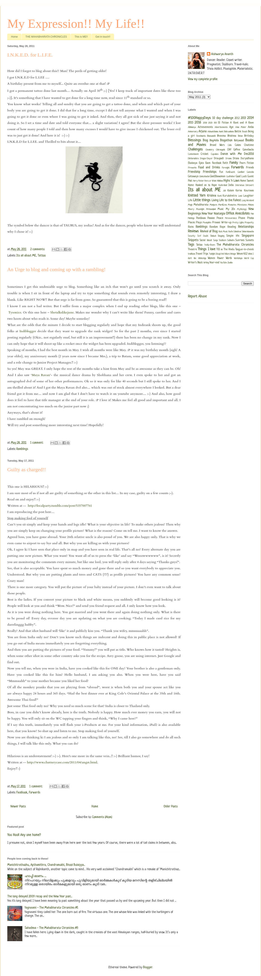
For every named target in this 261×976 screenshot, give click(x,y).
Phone (241, 218)
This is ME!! (81, 36)
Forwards (34, 792)
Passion (211, 218)
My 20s (230, 209)
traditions (191, 254)
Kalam (230, 190)
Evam (207, 163)
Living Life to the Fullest (226, 200)
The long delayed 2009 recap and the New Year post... (39, 896)
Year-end (214, 262)
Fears (242, 163)
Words (229, 258)
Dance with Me (231, 154)
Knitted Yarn (196, 196)
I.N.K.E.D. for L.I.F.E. (30, 55)
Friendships (209, 172)
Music (221, 209)
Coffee (236, 149)
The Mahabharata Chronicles (235, 244)
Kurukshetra (230, 195)
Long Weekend (248, 200)
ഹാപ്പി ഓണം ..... (35, 876)
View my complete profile (202, 79)
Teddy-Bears (209, 245)
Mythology (242, 209)
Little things (201, 200)
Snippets (193, 240)
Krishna (211, 195)
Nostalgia (219, 213)
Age (231, 127)
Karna (239, 190)
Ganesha (250, 172)
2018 (205, 123)
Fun (221, 172)
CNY (229, 149)
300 (215, 123)
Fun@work (230, 172)
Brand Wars (217, 145)
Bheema (221, 136)
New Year (207, 213)
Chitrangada (220, 150)
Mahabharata (201, 204)
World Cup (249, 258)
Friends (250, 167)
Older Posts (170, 806)
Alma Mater (240, 127)
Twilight (212, 254)
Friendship (194, 172)
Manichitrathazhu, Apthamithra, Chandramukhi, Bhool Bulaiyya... (46, 865)
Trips (205, 254)
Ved (222, 254)
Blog (205, 140)
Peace (220, 218)
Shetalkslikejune (61, 312)
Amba (251, 127)
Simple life (232, 236)
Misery (191, 209)
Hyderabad (222, 185)
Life (190, 200)
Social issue (206, 240)
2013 (243, 118)
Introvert (250, 185)
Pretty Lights (238, 222)
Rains (191, 227)
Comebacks (248, 149)
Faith (225, 163)
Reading (231, 227)
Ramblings (22, 449)
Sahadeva (237, 231)
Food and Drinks (209, 167)
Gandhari (241, 172)
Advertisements (221, 127)
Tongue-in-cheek (244, 249)
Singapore (248, 235)
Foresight (225, 168)
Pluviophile (207, 222)
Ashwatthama (213, 131)
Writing (206, 262)
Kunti (220, 196)
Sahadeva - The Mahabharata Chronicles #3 (51, 928)
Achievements (205, 127)
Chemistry (209, 150)
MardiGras (222, 205)
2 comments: (38, 249)
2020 (210, 123)
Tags (191, 245)
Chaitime (249, 145)
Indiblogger (27, 331)
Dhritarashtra (193, 158)
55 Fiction (223, 122)
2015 (190, 122)
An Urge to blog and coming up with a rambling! (56, 269)
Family (233, 163)
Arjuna (203, 131)
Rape (222, 227)
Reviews (193, 231)
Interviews (239, 185)
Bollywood (239, 140)
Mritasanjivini (211, 209)
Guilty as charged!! (26, 469)
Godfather (230, 176)
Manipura (213, 205)
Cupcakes (214, 154)
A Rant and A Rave (242, 122)
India (231, 185)
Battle (237, 131)
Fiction (250, 163)
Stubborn (222, 240)
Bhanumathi (211, 136)
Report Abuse (197, 296)
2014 (250, 118)
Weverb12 (242, 254)
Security (191, 236)
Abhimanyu (192, 127)
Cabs (230, 145)
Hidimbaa (220, 181)
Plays (199, 222)
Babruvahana (229, 131)
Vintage (233, 254)
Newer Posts (18, 806)
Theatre (192, 249)
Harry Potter (198, 181)
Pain (252, 214)
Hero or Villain (210, 181)
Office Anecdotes (238, 214)
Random (213, 227)
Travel (199, 254)
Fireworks (192, 168)
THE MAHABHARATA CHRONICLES (46, 36)
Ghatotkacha (204, 176)
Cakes (238, 145)
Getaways (193, 176)
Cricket (204, 154)
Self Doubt (202, 236)
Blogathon (226, 140)
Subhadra (230, 240)
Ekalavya (192, 163)
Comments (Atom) (102, 817)
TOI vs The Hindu (225, 249)
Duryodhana (247, 158)
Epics (201, 163)
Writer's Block (195, 262)
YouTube (223, 262)
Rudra (230, 231)
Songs (215, 240)
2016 (198, 123)
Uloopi (218, 254)
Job (224, 190)
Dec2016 (249, 154)
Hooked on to (202, 185)
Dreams (229, 158)
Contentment (193, 154)
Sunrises (239, 240)
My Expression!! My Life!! (76, 23)
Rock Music (223, 231)
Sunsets (250, 240)
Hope (214, 185)
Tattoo (42, 255)
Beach (244, 131)
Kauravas (249, 190)
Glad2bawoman (217, 176)
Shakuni (213, 236)
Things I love (206, 249)
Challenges (195, 150)
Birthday (249, 136)
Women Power (216, 258)
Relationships (246, 227)
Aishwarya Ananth (222, 54)
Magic (190, 205)
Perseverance (231, 218)
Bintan (240, 136)
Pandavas (201, 218)
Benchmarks (201, 136)
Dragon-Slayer (206, 158)
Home (14, 36)
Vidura (227, 254)
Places (191, 222)
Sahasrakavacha (248, 231)
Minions (251, 205)
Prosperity (249, 222)
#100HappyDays (199, 118)
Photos (250, 218)
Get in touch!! (102, 36)
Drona (236, 158)
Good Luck (241, 176)
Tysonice (14, 312)
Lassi (240, 196)
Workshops (238, 258)
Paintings (191, 218)
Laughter (248, 195)
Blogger (147, 967)
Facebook (21, 792)
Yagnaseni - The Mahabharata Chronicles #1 (51, 907)
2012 (236, 118)
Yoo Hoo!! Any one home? (24, 835)
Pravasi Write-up (221, 222)
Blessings (194, 140)
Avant (221, 131)
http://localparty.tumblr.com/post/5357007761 (60, 506)
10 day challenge (222, 118)
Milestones (242, 205)
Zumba (230, 262)
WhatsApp (202, 258)
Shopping (221, 236)
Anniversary (193, 131)
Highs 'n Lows (231, 180)
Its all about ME (26, 255)
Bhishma (231, 136)
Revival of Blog (209, 231)
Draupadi (219, 158)
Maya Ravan (41, 375)
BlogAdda (214, 140)
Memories (232, 205)
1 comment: (37, 442)
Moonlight (200, 209)
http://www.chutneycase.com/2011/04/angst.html (62, 762)
